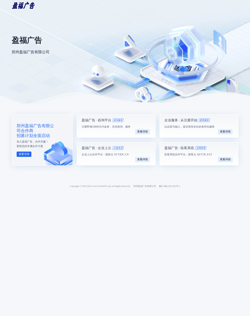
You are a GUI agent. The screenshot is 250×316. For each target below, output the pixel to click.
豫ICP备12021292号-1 (169, 186)
